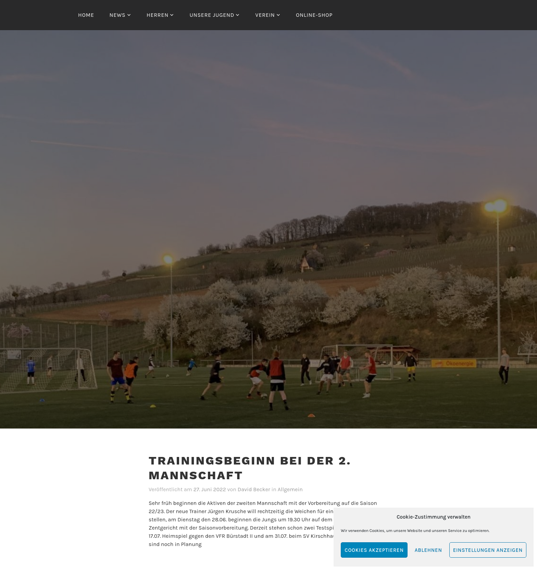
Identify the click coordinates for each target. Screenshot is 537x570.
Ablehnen (428, 550)
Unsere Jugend (211, 15)
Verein (265, 15)
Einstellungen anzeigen (488, 550)
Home (86, 15)
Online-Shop (314, 15)
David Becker (254, 489)
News (117, 15)
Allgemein (290, 489)
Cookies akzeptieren (374, 550)
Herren (157, 15)
